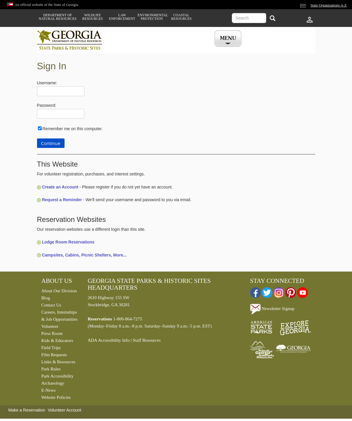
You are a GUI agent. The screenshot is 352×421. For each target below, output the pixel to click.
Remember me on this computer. (73, 128)
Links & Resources (58, 361)
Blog (45, 298)
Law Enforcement (122, 16)
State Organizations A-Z (329, 5)
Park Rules (51, 369)
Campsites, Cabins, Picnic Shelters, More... (84, 255)
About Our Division (59, 290)
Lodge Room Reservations (68, 242)
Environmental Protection (152, 16)
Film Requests (54, 354)
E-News (48, 390)
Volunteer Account (64, 410)
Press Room (52, 333)
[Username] (60, 91)
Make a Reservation (26, 410)
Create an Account (60, 187)
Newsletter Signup (272, 308)
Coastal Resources (181, 16)
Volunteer (50, 326)
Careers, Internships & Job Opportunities (59, 316)
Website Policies (56, 397)
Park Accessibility (57, 376)
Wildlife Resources (92, 16)
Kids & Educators (57, 340)
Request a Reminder (62, 199)
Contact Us (51, 305)
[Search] (272, 19)
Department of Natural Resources (58, 16)
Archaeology (52, 383)
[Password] (60, 114)
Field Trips (51, 347)
